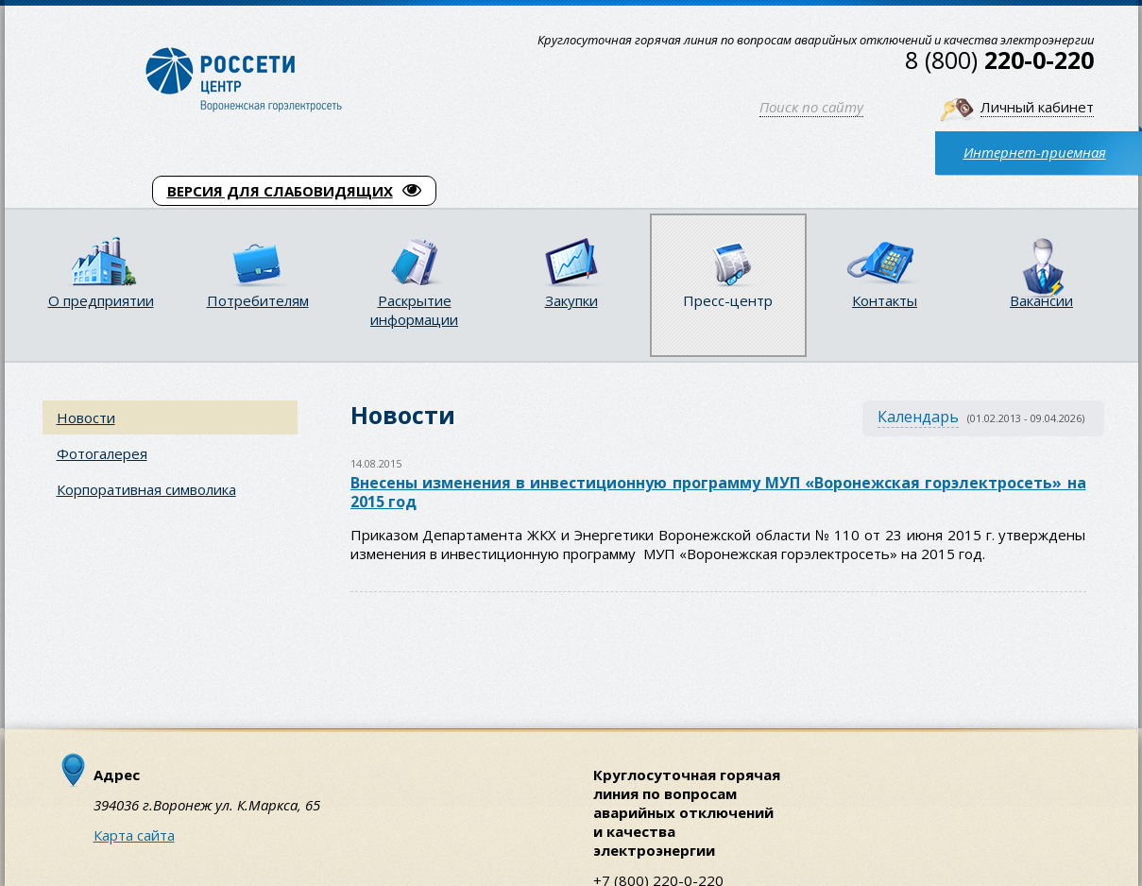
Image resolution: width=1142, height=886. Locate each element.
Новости (86, 417)
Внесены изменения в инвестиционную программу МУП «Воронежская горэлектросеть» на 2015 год (718, 492)
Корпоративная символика (146, 489)
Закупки (571, 300)
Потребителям (258, 300)
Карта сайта (134, 835)
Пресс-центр (728, 300)
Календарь (918, 416)
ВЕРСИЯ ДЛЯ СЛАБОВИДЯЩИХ (294, 190)
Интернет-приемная (1034, 152)
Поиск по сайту (811, 106)
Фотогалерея (102, 453)
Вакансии (1041, 300)
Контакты (884, 300)
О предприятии (101, 300)
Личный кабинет (1037, 106)
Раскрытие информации (414, 310)
